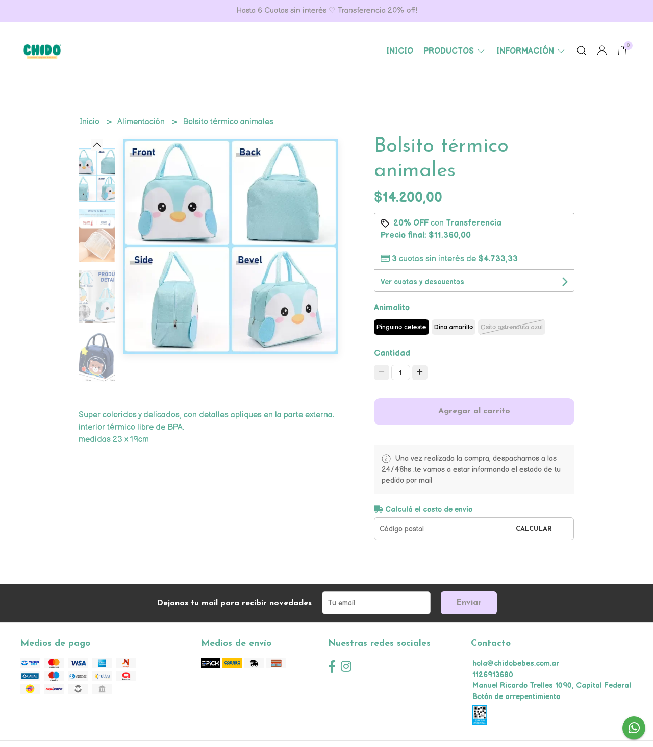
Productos (454, 51)
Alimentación (142, 122)
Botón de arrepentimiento (516, 696)
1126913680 (492, 674)
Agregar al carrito (474, 411)
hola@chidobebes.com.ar (515, 663)
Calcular (534, 529)
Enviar (469, 603)
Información (531, 51)
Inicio (399, 51)
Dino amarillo (453, 327)
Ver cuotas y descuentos (422, 282)
